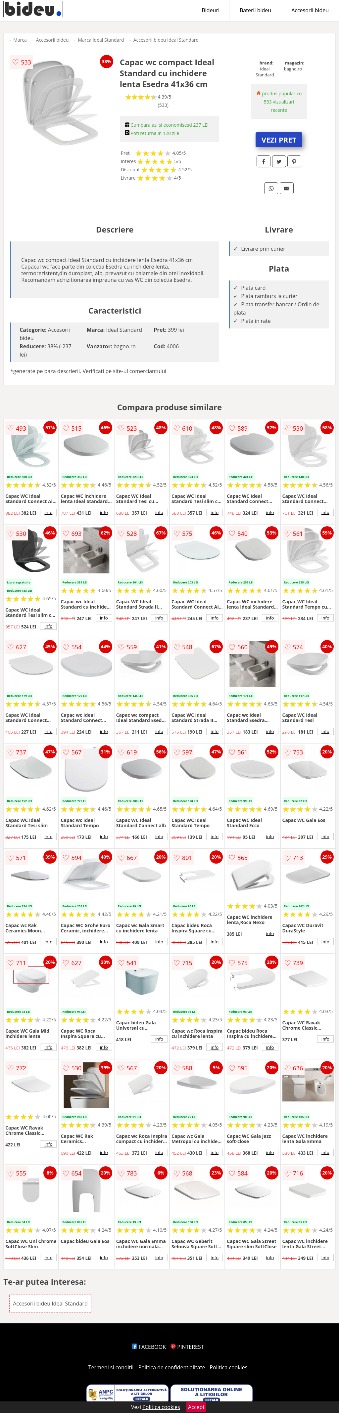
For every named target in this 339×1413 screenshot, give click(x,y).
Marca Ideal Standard (101, 40)
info (48, 512)
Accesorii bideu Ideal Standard (166, 40)
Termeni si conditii (111, 1367)
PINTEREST (187, 1346)
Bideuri (210, 10)
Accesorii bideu (310, 10)
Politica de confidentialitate (171, 1367)
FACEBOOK (149, 1346)
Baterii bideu (255, 10)
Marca (20, 40)
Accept (196, 1407)
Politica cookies (229, 1367)
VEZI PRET (279, 140)
